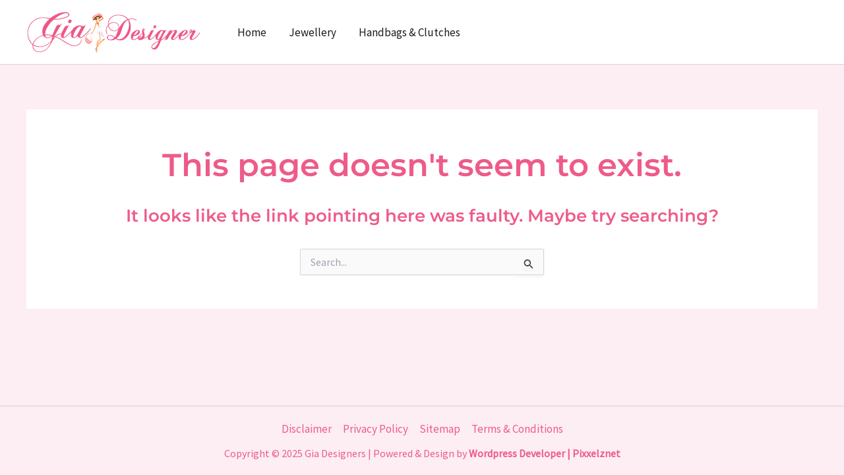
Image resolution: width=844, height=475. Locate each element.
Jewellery (312, 32)
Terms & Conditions (517, 429)
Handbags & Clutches (409, 32)
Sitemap (439, 429)
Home (251, 32)
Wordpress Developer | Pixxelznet (544, 453)
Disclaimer (307, 429)
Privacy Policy (375, 429)
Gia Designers (335, 453)
